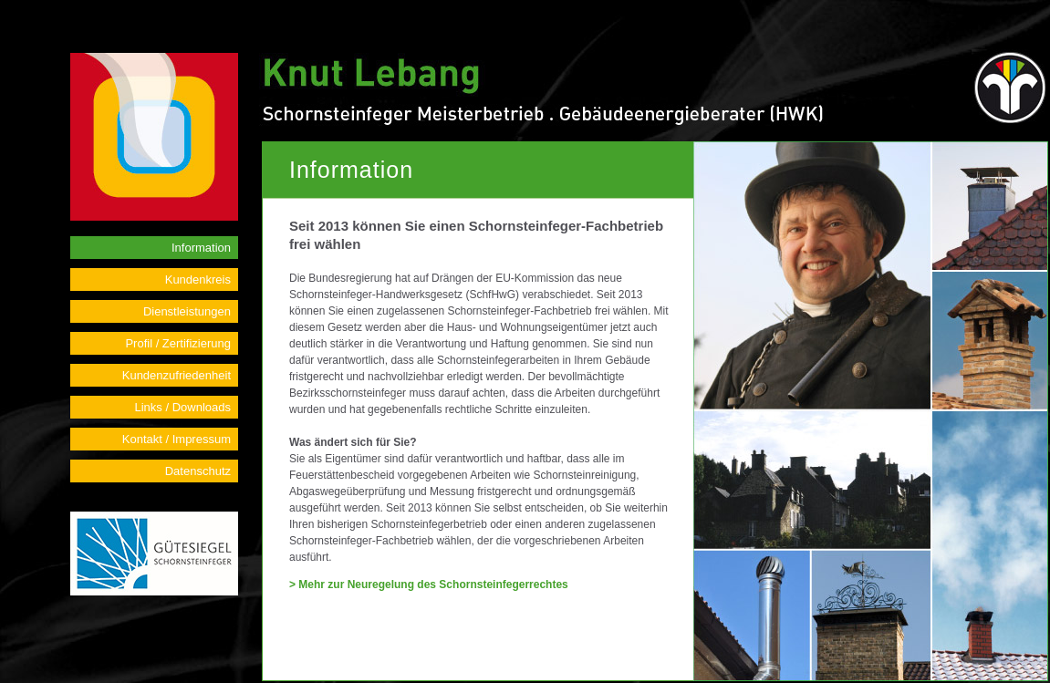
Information (201, 247)
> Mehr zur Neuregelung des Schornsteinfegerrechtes (428, 584)
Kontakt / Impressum (176, 439)
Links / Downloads (183, 407)
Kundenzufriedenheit (176, 375)
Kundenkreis (198, 279)
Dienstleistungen (187, 311)
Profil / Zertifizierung (178, 343)
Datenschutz (198, 471)
